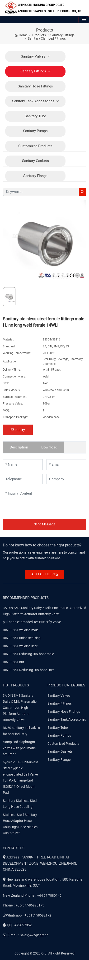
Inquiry (18, 430)
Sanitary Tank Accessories (33, 101)
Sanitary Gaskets (35, 161)
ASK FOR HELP (44, 574)
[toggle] (84, 19)
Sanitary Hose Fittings (35, 86)
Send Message (44, 524)
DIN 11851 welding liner (20, 646)
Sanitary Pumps (35, 131)
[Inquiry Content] (44, 501)
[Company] (66, 479)
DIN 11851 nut (13, 662)
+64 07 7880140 (49, 895)
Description (19, 447)
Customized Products (35, 146)
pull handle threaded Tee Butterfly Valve (32, 622)
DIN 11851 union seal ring (22, 638)
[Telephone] (23, 479)
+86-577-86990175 (30, 905)
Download (49, 447)
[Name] (23, 464)
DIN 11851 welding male (20, 630)
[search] (82, 192)
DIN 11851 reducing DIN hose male (28, 654)
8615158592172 (39, 915)
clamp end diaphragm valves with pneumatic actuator (19, 748)
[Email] (66, 464)
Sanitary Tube (35, 116)
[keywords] (41, 192)
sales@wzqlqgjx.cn (34, 935)
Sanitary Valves (33, 56)
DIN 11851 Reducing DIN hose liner (28, 670)
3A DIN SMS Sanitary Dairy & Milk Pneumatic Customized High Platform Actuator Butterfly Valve (20, 708)
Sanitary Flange (35, 176)
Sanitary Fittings (33, 71)
